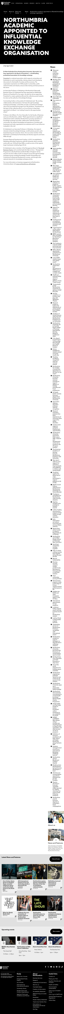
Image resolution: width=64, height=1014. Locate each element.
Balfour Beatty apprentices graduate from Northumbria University (57, 252)
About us (11, 11)
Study (19, 974)
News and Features (55, 843)
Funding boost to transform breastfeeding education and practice (57, 222)
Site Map (35, 1009)
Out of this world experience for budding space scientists (57, 667)
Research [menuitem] (32, 3)
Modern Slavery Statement (40, 999)
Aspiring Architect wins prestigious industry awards (57, 505)
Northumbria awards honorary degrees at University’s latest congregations (57, 802)
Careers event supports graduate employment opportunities (57, 427)
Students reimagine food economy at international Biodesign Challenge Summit (57, 751)
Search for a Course (22, 976)
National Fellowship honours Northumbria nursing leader (57, 92)
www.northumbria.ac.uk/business (26, 164)
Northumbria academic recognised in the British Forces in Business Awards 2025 (56, 122)
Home (5, 11)
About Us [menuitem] (38, 3)
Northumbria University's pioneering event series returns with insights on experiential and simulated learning (57, 199)
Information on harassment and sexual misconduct (39, 1006)
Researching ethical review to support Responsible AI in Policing (57, 531)
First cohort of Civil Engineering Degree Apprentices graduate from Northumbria (57, 105)
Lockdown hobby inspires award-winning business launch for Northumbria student (57, 612)
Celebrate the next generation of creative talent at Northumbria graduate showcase (23, 915)
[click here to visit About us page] (56, 822)
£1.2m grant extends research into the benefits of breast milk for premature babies (57, 133)
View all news (56, 859)
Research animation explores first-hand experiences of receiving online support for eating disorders (57, 416)
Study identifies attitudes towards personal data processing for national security (57, 153)
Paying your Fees (53, 978)
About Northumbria (37, 974)
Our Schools (20, 982)
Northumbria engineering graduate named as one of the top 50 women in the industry (57, 677)
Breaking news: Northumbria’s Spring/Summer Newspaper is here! (57, 768)
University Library (21, 988)
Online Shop (52, 1000)
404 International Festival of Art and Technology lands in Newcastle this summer (24, 884)
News (26, 11)
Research (35, 980)
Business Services (37, 978)
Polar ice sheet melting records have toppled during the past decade (57, 553)
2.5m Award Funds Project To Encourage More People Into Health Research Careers (56, 343)
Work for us (36, 984)
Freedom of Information (39, 989)
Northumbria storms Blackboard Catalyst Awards (56, 760)
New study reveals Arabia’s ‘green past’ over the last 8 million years (57, 168)
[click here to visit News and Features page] (56, 840)
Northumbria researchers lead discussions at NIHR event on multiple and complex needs (57, 269)
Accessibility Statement (39, 991)
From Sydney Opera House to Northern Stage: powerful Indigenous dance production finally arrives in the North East (8, 885)
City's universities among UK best (57, 577)
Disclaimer (36, 997)
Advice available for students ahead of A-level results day (57, 352)
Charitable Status (37, 987)
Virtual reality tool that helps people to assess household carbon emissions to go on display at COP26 (57, 709)
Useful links (53, 974)
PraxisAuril (6, 78)
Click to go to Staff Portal (55, 994)
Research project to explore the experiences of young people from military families (57, 307)
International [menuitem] (19, 3)
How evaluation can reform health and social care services (57, 176)
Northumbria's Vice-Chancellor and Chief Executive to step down (57, 660)
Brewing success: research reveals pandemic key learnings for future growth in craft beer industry (57, 568)
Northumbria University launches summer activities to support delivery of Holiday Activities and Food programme (56, 383)
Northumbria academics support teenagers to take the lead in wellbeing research (57, 641)
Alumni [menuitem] (43, 3)
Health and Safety (53, 984)
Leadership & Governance (40, 982)
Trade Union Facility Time (39, 1002)
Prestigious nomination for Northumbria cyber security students (57, 497)
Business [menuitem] (26, 3)
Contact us (52, 976)
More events (56, 931)
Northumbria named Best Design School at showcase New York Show (57, 539)
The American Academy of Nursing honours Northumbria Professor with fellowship (57, 454)
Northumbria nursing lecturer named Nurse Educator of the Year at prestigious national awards (39, 884)
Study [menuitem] (12, 3)
